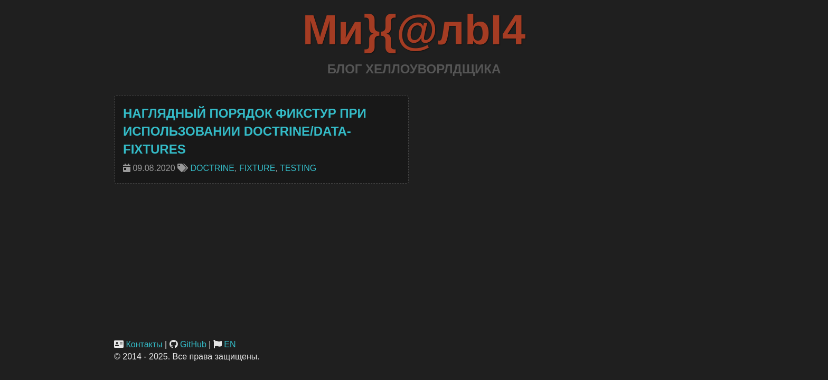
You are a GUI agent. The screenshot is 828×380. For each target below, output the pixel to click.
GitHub (193, 344)
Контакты (144, 344)
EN (230, 344)
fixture (257, 168)
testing (298, 168)
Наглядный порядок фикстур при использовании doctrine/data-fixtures (244, 131)
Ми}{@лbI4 (414, 29)
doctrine (212, 168)
